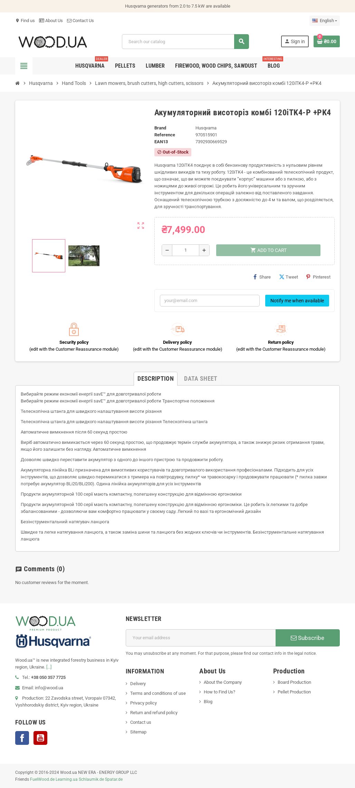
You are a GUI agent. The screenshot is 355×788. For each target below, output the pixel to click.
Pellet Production (294, 691)
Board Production (294, 682)
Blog (208, 701)
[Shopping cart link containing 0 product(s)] (327, 41)
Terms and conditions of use (158, 693)
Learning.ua (67, 779)
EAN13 (161, 141)
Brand (160, 127)
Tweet (288, 277)
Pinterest (318, 277)
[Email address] (201, 637)
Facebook (22, 738)
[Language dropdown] (324, 21)
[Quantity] (185, 250)
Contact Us (80, 20)
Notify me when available (297, 300)
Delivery (138, 683)
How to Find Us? (219, 691)
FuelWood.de (42, 779)
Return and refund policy (154, 712)
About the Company (223, 682)
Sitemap (138, 732)
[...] (48, 667)
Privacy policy (143, 703)
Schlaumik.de (91, 779)
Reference (164, 134)
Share (262, 277)
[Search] (185, 41)
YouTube (40, 738)
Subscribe (307, 637)
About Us (51, 20)
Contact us (140, 722)
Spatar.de (114, 779)
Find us (25, 20)
